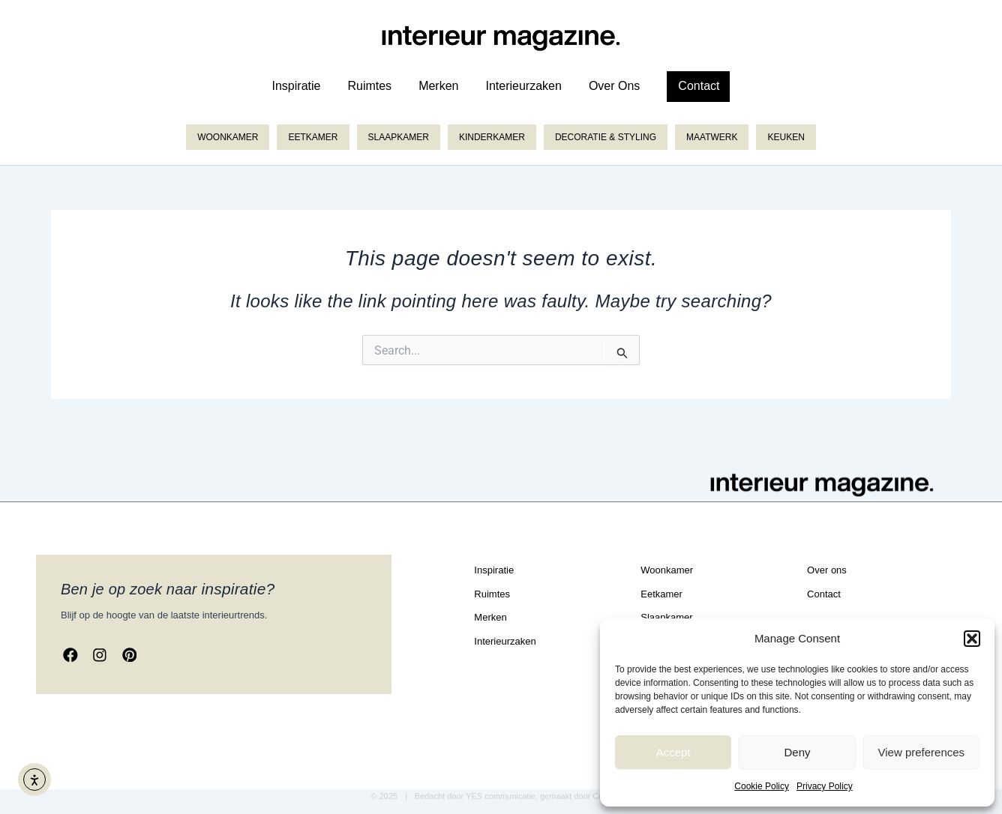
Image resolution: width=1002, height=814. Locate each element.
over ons (614, 85)
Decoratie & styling (605, 137)
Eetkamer (313, 137)
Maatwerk (711, 137)
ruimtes (369, 85)
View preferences (921, 752)
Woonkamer (227, 137)
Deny (797, 752)
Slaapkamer (398, 137)
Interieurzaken (523, 85)
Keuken (785, 137)
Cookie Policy (761, 786)
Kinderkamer (492, 137)
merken (438, 85)
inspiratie (296, 85)
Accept (673, 752)
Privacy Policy (824, 786)
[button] (972, 638)
